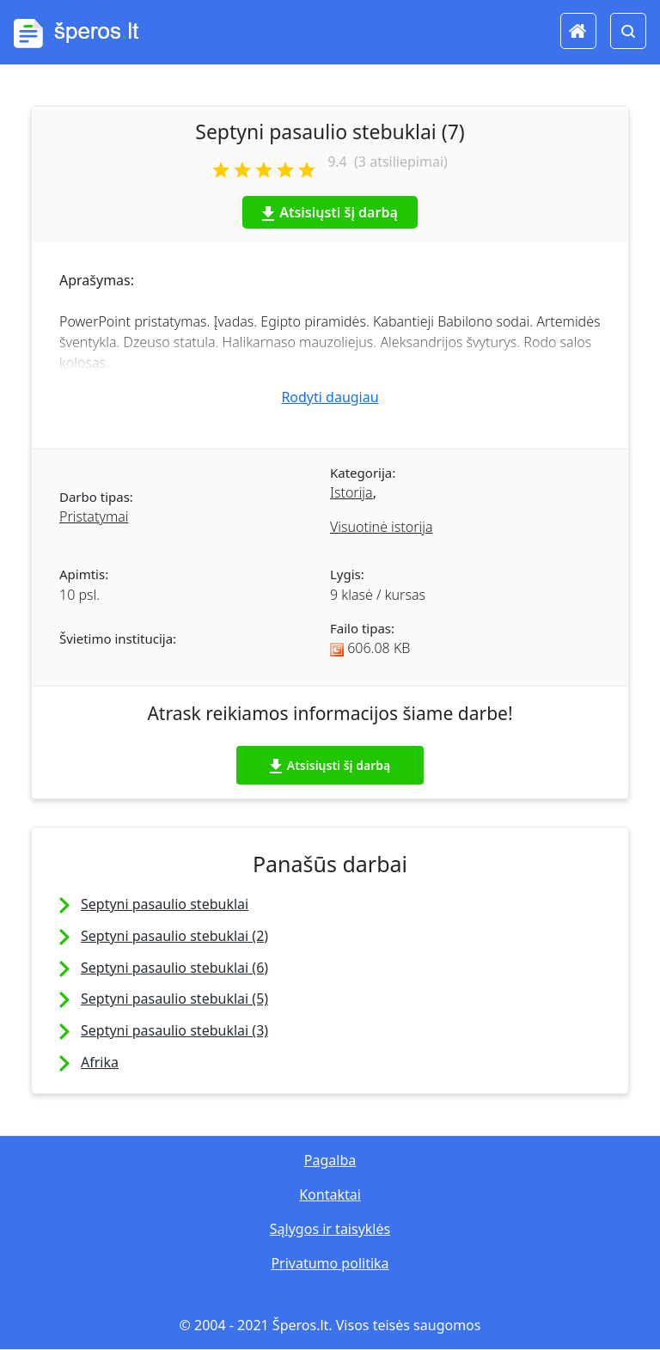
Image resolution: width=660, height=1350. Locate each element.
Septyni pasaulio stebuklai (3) (174, 1030)
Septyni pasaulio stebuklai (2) (174, 935)
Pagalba (330, 1160)
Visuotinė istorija (381, 526)
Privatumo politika (329, 1263)
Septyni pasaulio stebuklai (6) (174, 967)
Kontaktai (330, 1194)
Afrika (100, 1062)
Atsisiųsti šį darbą (330, 212)
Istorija (351, 492)
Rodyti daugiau (329, 397)
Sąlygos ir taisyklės (330, 1228)
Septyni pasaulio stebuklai (164, 904)
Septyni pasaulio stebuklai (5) (174, 998)
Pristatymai (93, 516)
